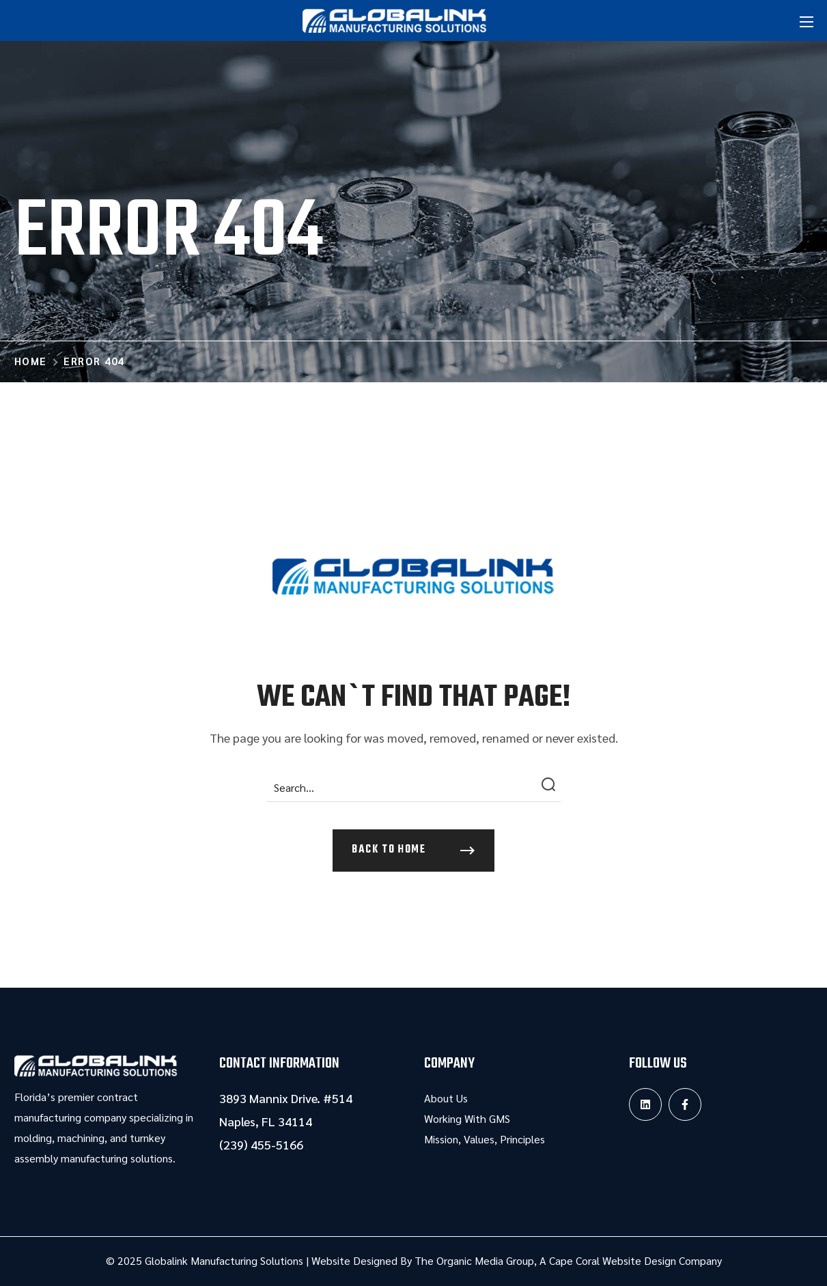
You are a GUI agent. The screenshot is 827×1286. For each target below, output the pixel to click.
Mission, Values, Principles (484, 1139)
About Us (446, 1098)
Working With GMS (467, 1118)
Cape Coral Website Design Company (635, 1260)
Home (30, 360)
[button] (413, 850)
